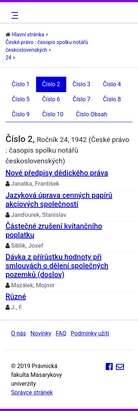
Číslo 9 (21, 114)
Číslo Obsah (91, 114)
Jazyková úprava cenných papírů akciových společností (59, 199)
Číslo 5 (21, 99)
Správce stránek (32, 392)
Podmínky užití (90, 333)
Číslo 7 (81, 99)
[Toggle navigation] (14, 15)
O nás (18, 333)
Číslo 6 (51, 99)
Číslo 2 (51, 84)
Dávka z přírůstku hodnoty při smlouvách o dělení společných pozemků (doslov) (57, 265)
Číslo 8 (112, 99)
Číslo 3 (81, 84)
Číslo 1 (21, 84)
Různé (16, 296)
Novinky (41, 333)
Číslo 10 (53, 114)
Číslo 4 (112, 84)
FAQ (61, 333)
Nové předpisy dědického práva (57, 172)
